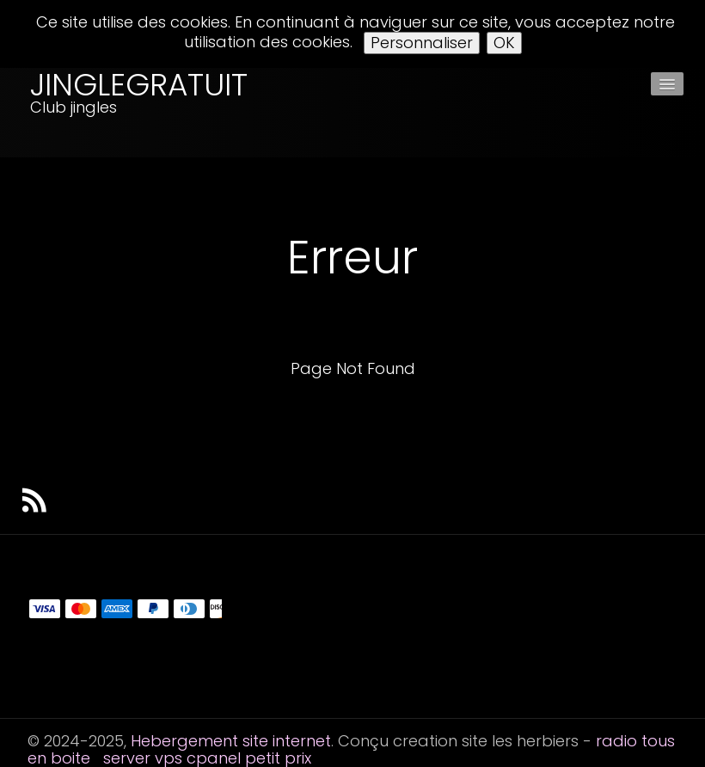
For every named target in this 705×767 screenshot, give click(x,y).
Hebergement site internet (231, 741)
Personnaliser (422, 42)
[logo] (96, 112)
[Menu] (667, 83)
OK (504, 42)
